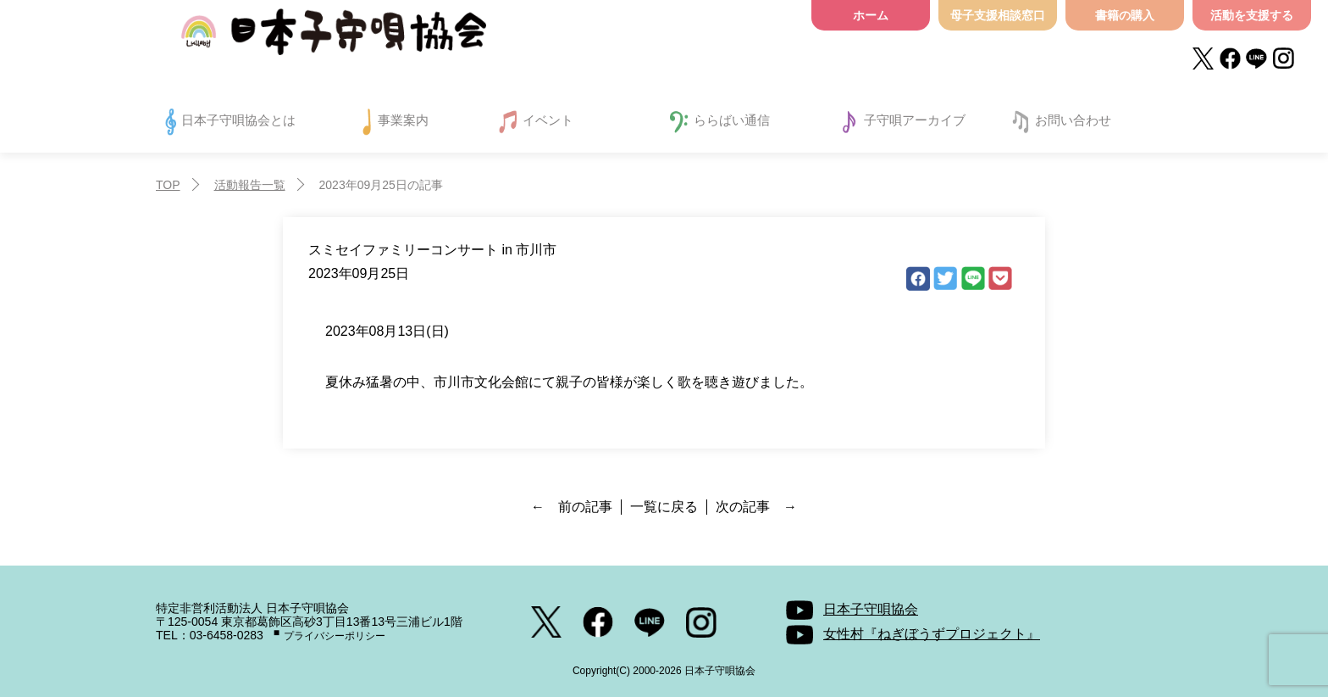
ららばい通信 (732, 120)
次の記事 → (756, 506)
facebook (918, 279)
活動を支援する (1251, 15)
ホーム (870, 15)
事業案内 (403, 120)
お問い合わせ (1073, 120)
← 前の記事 (571, 506)
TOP (168, 185)
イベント (548, 120)
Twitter (945, 279)
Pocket (1000, 279)
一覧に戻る (664, 506)
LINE (973, 279)
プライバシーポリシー (334, 636)
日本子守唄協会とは (238, 120)
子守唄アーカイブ (915, 120)
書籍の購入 (1124, 15)
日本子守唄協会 (333, 36)
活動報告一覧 (249, 185)
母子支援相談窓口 (997, 15)
